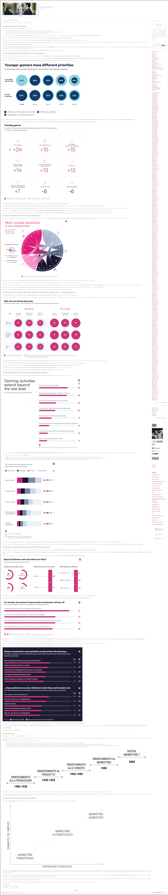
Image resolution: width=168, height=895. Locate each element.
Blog (153, 55)
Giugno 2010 (154, 161)
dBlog (153, 60)
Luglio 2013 (154, 207)
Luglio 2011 (154, 178)
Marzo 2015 (154, 232)
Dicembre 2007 (155, 124)
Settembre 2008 (155, 135)
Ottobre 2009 (154, 152)
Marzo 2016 (154, 247)
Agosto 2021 (154, 328)
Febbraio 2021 (155, 320)
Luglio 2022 (154, 341)
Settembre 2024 (155, 373)
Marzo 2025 (154, 381)
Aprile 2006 (154, 100)
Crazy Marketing (155, 488)
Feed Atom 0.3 (159, 530)
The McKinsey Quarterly (157, 524)
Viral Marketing (155, 88)
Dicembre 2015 (155, 243)
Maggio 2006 (154, 101)
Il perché (154, 465)
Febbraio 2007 (155, 112)
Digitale (153, 61)
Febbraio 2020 (155, 305)
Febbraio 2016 (155, 246)
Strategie (154, 85)
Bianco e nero (155, 409)
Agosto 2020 (154, 313)
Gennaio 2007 (155, 111)
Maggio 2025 (154, 383)
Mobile (153, 74)
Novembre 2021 (155, 331)
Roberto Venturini (156, 517)
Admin (20, 15)
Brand (153, 56)
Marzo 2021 (154, 321)
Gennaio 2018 (155, 274)
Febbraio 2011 (155, 171)
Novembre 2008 (155, 138)
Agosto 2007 (154, 119)
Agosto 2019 (154, 298)
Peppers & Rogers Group (158, 515)
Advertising (154, 51)
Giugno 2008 (154, 132)
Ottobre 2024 (154, 375)
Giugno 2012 (154, 191)
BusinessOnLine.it (156, 476)
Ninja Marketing (7, 727)
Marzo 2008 (154, 128)
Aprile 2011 (154, 174)
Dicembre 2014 (155, 228)
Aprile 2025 (154, 382)
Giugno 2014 (154, 221)
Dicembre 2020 (155, 318)
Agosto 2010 (154, 164)
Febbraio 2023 (155, 350)
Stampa (16, 730)
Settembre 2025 (155, 388)
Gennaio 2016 (155, 245)
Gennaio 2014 (155, 215)
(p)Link (5, 730)
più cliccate (163, 417)
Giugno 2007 (154, 117)
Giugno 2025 (154, 385)
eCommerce (154, 62)
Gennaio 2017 (155, 259)
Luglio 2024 (154, 371)
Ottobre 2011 (154, 181)
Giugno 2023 (154, 355)
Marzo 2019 (154, 292)
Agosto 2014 (154, 223)
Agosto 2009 (154, 149)
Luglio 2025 (154, 386)
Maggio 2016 (154, 249)
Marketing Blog (155, 504)
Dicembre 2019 (155, 303)
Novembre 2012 (155, 197)
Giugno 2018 (154, 280)
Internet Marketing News (157, 496)
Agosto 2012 (154, 194)
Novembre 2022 (155, 346)
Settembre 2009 (155, 150)
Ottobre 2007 (154, 122)
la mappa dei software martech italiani (124, 875)
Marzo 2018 (154, 277)
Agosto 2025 (154, 387)
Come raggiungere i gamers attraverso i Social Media (14, 26)
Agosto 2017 (154, 268)
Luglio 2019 (154, 297)
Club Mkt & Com (155, 485)
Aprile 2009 (154, 144)
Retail (153, 80)
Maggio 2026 (154, 398)
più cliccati (163, 402)
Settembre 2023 (155, 359)
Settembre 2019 (155, 299)
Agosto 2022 (154, 342)
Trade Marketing (155, 87)
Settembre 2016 (155, 254)
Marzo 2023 (154, 351)
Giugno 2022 (154, 340)
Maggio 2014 (154, 220)
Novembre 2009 (155, 153)
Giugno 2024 (154, 370)
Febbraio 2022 (155, 335)
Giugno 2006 (154, 102)
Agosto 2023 (154, 357)
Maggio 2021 (154, 324)
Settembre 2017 (155, 269)
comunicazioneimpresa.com (158, 481)
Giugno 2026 (154, 399)
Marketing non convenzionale (158, 69)
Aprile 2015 (154, 233)
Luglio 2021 (154, 326)
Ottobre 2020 (154, 315)
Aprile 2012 (154, 189)
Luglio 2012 (154, 192)
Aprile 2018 (154, 278)
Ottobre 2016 (154, 256)
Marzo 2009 (154, 143)
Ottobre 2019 (154, 300)
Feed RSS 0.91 (159, 528)
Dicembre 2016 (155, 258)
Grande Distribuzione (156, 64)
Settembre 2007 (155, 121)
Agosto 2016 (154, 253)
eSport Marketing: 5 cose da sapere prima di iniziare (21, 44)
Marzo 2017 (154, 262)
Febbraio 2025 (155, 380)
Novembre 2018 (155, 287)
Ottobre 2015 (154, 241)
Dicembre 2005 (155, 95)
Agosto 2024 (154, 372)
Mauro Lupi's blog (156, 511)
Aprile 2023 (154, 352)
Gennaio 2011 (155, 170)
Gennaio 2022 (155, 334)
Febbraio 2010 (155, 157)
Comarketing (154, 57)
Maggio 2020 (154, 309)
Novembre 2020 (155, 316)
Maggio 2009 (154, 145)
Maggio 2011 (154, 175)
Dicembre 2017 (155, 273)
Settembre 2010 (155, 165)
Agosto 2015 (154, 238)
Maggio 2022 (154, 339)
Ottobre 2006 (154, 107)
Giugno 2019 (154, 295)
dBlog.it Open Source (157, 490)
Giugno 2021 (154, 325)
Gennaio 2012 (155, 185)
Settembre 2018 (155, 284)
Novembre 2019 (155, 302)
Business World (155, 479)
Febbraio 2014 (155, 216)
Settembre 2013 (155, 210)
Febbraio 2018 (155, 275)
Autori (153, 464)
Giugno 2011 (154, 176)
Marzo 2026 (154, 396)
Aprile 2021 (154, 323)
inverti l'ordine (15, 20)
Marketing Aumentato (13, 801)
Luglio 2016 (154, 252)
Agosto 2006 (154, 104)
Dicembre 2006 (155, 109)
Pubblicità (154, 77)
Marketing (22, 28)
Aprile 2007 (154, 114)
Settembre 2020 (155, 314)
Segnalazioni (154, 81)
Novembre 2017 (155, 272)
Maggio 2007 (154, 116)
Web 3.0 (153, 90)
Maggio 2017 (154, 264)
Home (153, 411)
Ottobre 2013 (154, 211)
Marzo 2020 (154, 306)
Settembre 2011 (155, 180)
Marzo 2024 (154, 366)
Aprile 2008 (154, 129)
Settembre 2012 (155, 195)
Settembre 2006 (155, 106)
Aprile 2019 (154, 293)
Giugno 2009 (154, 147)
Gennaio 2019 (155, 289)
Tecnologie (154, 86)
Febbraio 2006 (155, 97)
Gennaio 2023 (155, 349)
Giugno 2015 (154, 236)
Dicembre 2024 (155, 377)
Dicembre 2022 (155, 347)
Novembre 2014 (155, 227)
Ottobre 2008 (154, 137)
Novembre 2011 (155, 183)
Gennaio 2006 (155, 96)
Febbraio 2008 (155, 127)
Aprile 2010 (154, 159)
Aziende (153, 54)
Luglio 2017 (154, 267)
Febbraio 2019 (155, 290)
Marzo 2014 (154, 217)
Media (153, 71)
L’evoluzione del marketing (9, 733)
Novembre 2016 (155, 257)
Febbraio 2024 (155, 365)
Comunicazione (155, 59)
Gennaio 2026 (155, 393)
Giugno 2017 (154, 266)
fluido (153, 492)
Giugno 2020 (154, 310)
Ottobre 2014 (154, 226)
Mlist (153, 513)
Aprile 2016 (154, 248)
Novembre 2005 (155, 93)
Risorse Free (155, 520)
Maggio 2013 (154, 205)
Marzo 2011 (154, 173)
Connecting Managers (157, 483)
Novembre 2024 (155, 376)
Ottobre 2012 (154, 196)
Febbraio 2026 (155, 394)
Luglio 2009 (154, 148)
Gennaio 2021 (155, 319)
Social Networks (155, 82)
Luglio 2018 (154, 282)
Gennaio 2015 (155, 230)
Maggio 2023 (154, 354)
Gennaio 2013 (155, 200)
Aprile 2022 (154, 337)
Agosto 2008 (154, 134)
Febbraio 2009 (155, 142)
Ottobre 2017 (154, 271)
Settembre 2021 (155, 329)
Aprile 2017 (154, 263)
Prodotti (153, 76)
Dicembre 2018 (155, 288)
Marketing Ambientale (156, 67)
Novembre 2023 (155, 361)
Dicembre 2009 (155, 154)
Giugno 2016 (154, 251)
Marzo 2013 (154, 202)
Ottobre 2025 (154, 389)
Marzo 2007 (154, 113)
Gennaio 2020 (155, 304)
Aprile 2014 (154, 218)
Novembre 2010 (155, 168)
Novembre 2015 (155, 242)
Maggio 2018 (154, 279)
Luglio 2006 (154, 103)
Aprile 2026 (154, 397)
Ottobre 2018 (154, 285)
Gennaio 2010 (155, 155)
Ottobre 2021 (154, 330)
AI (152, 52)
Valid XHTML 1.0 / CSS (159, 538)
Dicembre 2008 (155, 139)
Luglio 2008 (154, 133)
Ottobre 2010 (154, 166)
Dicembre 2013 (155, 214)
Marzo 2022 (154, 336)
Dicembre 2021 (155, 332)
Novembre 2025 (155, 391)
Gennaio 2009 (155, 140)
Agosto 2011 (154, 179)
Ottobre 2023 (154, 360)
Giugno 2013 (154, 206)
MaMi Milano (155, 502)
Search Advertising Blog (157, 522)
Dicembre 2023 (155, 362)
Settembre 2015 (155, 240)
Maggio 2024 (154, 368)
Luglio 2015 (154, 237)
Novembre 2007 (155, 123)
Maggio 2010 (154, 160)
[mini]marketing (155, 474)
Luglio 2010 (154, 163)
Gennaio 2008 (155, 126)
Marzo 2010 (154, 158)
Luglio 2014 (154, 222)
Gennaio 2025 (155, 378)
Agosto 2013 (154, 209)
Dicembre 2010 (155, 169)
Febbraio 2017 (155, 261)
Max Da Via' (6, 28)
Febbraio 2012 (155, 186)
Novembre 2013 (155, 212)
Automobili (154, 407)
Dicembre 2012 (155, 199)
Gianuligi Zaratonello (156, 494)
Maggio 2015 (154, 235)
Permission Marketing (156, 75)
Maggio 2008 (154, 131)
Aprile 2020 (154, 308)
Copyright (154, 467)
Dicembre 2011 (155, 184)
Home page (4, 892)
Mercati (153, 72)
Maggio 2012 (154, 190)
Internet (153, 65)
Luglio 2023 (154, 356)
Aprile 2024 (154, 367)
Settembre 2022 (155, 344)
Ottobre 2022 (154, 345)
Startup (153, 83)
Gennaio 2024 (155, 363)
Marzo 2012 (154, 188)
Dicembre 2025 (155, 392)
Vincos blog (6, 884)
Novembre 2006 (155, 108)
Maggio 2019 (154, 294)
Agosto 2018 (154, 283)
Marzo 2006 (154, 98)
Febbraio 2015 (155, 231)
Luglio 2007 (154, 118)
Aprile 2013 (154, 204)
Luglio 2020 (154, 311)
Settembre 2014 (155, 225)
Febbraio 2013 (155, 201)
